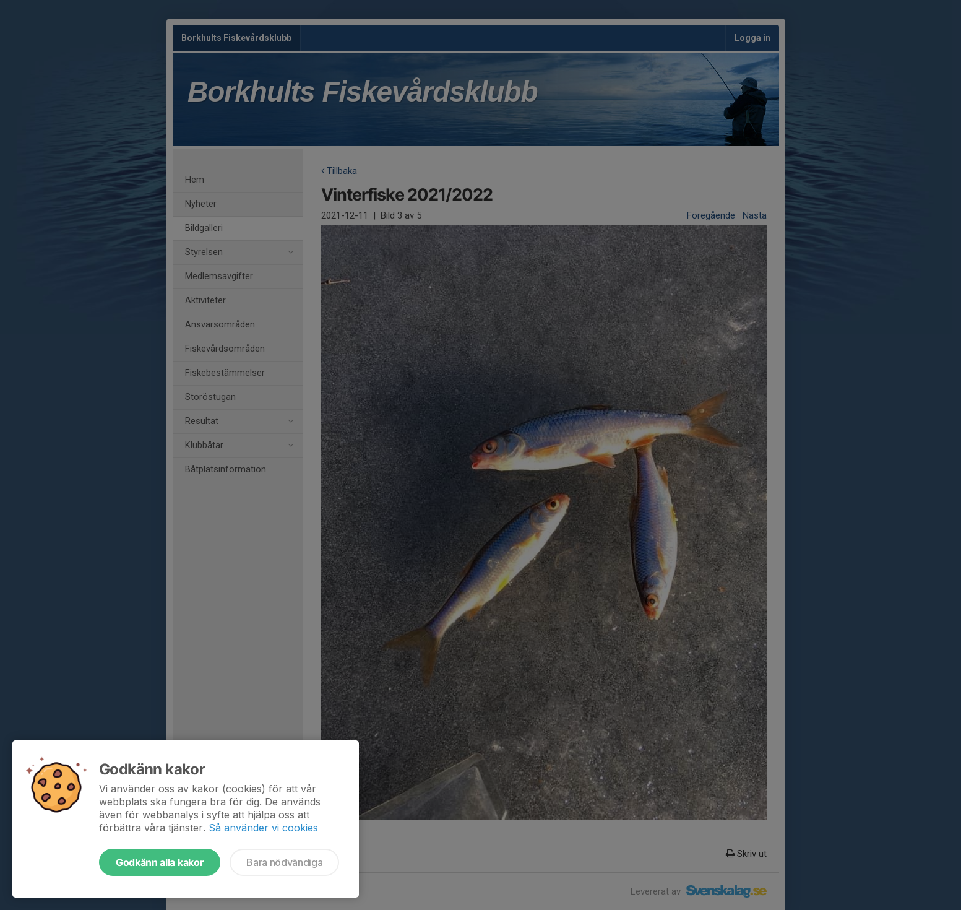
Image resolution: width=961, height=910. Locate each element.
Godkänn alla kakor (160, 862)
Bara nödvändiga (284, 862)
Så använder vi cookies (263, 827)
